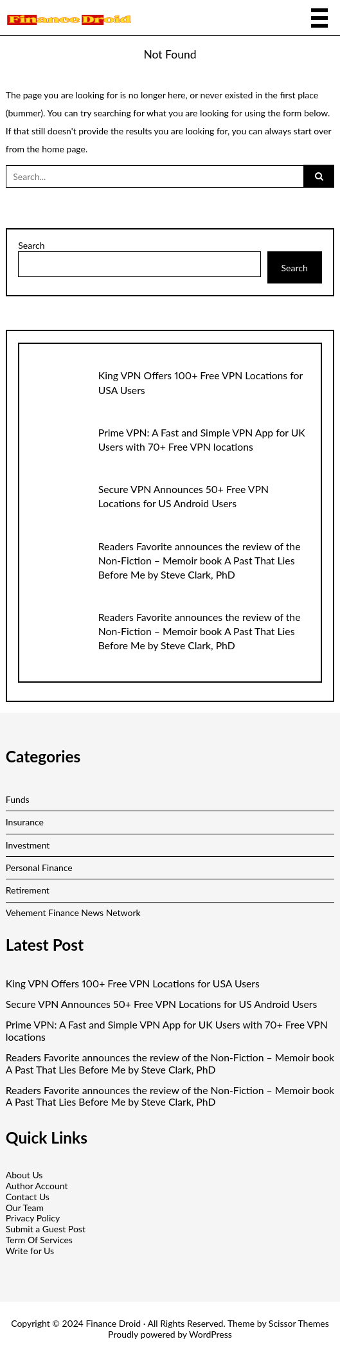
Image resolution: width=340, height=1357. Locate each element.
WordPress (210, 1334)
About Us (24, 1174)
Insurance (25, 821)
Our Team (25, 1207)
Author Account (37, 1185)
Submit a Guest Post (45, 1228)
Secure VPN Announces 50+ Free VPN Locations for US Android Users (161, 1004)
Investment (28, 845)
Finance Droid (113, 1323)
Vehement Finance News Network (73, 912)
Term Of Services (39, 1239)
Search (31, 245)
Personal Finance (39, 867)
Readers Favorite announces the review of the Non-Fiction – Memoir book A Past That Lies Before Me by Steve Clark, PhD (199, 560)
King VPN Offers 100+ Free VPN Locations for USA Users (133, 983)
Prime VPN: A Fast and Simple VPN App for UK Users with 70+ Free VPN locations (167, 1031)
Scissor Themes (299, 1323)
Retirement (27, 890)
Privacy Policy (33, 1217)
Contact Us (27, 1196)
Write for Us (30, 1250)
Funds (18, 799)
